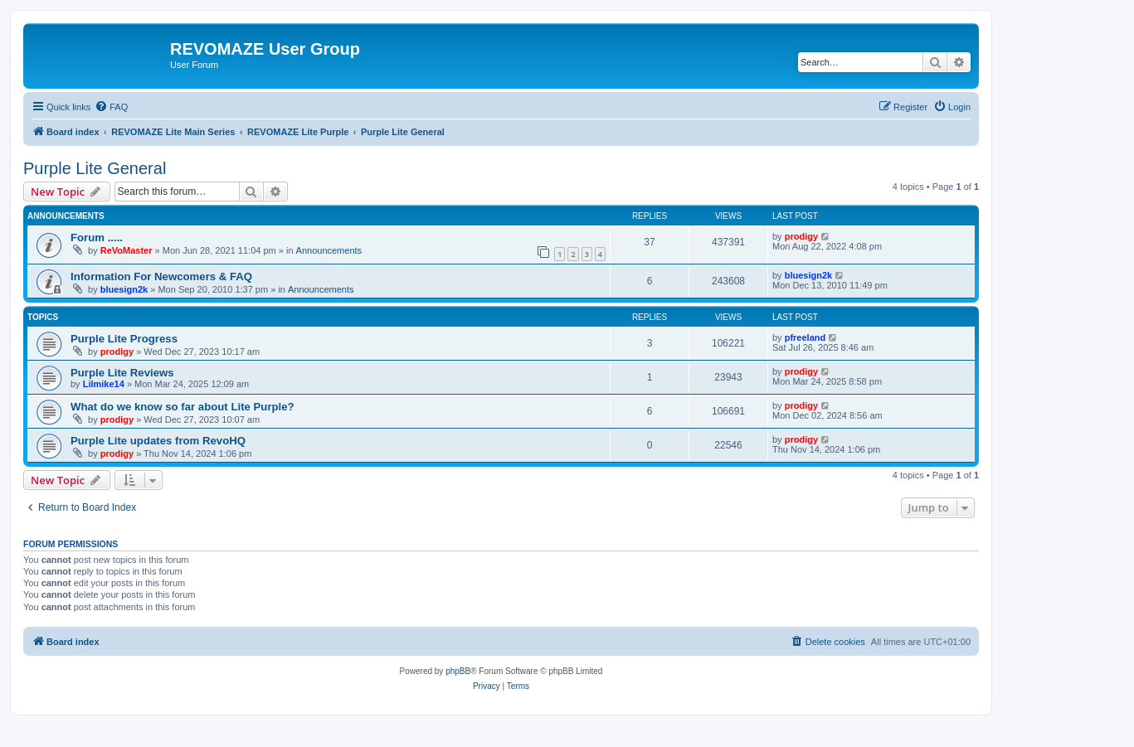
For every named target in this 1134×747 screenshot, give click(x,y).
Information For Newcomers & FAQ (161, 276)
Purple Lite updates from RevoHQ (158, 440)
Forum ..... (97, 237)
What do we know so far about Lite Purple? (182, 406)
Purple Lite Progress (124, 338)
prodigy (801, 236)
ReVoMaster (126, 250)
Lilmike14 (103, 384)
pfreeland (805, 337)
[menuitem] (111, 107)
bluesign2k (124, 289)
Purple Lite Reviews (122, 372)
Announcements (329, 250)
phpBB (457, 671)
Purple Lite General (94, 168)
